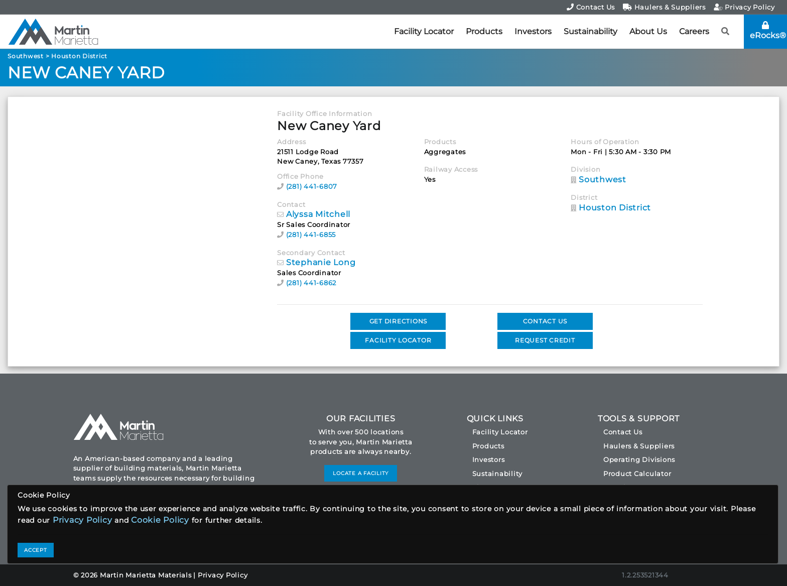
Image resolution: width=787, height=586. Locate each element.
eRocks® (768, 30)
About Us (648, 31)
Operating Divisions (639, 459)
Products (484, 31)
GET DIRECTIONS (398, 321)
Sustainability (590, 31)
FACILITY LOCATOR (398, 340)
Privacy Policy (744, 7)
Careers (694, 31)
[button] (725, 32)
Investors (533, 31)
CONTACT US (545, 321)
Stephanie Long (321, 262)
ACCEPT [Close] (35, 550)
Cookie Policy (160, 520)
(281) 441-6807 (312, 186)
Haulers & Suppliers (664, 7)
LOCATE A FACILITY (360, 473)
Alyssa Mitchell (318, 214)
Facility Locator (424, 31)
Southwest (26, 56)
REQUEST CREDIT (545, 340)
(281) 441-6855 (311, 234)
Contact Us (591, 7)
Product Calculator (637, 474)
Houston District (79, 56)
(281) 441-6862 (311, 283)
